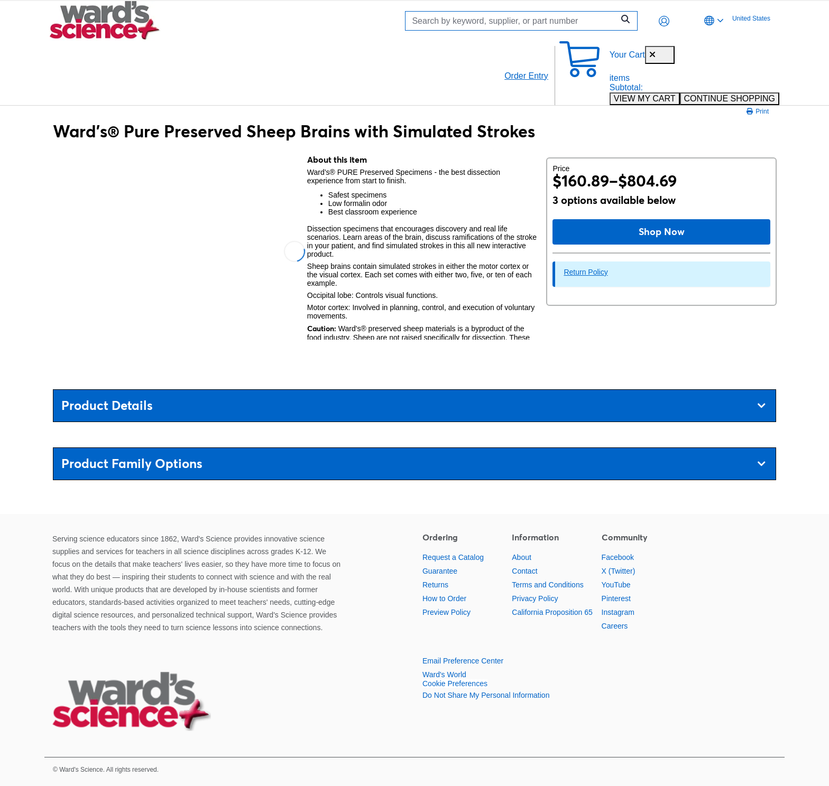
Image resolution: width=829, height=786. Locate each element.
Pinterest (616, 598)
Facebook (618, 557)
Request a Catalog (453, 557)
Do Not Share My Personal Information (485, 695)
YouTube (616, 585)
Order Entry (526, 75)
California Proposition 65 (552, 612)
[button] (664, 21)
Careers (615, 626)
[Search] (512, 21)
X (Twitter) (618, 571)
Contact (524, 571)
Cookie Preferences (454, 683)
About (521, 557)
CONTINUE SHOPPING (729, 98)
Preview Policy (446, 612)
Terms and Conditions (547, 585)
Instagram (618, 612)
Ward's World (444, 674)
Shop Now (662, 232)
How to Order (444, 598)
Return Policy (585, 272)
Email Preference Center (462, 661)
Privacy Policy (535, 598)
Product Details (413, 405)
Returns (435, 585)
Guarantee (439, 571)
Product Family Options (413, 463)
